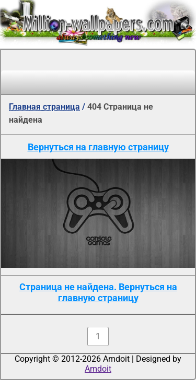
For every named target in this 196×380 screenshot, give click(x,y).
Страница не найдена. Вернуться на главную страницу (98, 292)
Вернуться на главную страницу (98, 146)
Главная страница (44, 107)
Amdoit (98, 369)
